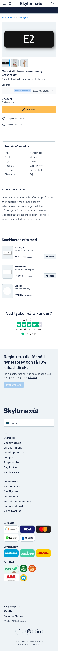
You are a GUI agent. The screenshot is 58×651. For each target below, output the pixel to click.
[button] (23, 577)
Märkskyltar (22, 17)
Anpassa (29, 109)
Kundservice (11, 472)
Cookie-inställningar (13, 616)
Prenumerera (13, 384)
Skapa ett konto (13, 462)
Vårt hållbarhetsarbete (17, 501)
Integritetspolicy (12, 606)
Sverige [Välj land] (12, 422)
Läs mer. (32, 377)
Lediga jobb (11, 496)
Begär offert (11, 467)
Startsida (9, 437)
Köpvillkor (8, 611)
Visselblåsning (12, 510)
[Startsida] (29, 411)
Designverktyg (13, 442)
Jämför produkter (15, 452)
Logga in (9, 457)
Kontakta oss (12, 486)
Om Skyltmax (12, 491)
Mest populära (8, 17)
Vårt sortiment (13, 447)
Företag (7, 621)
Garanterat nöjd (13, 506)
